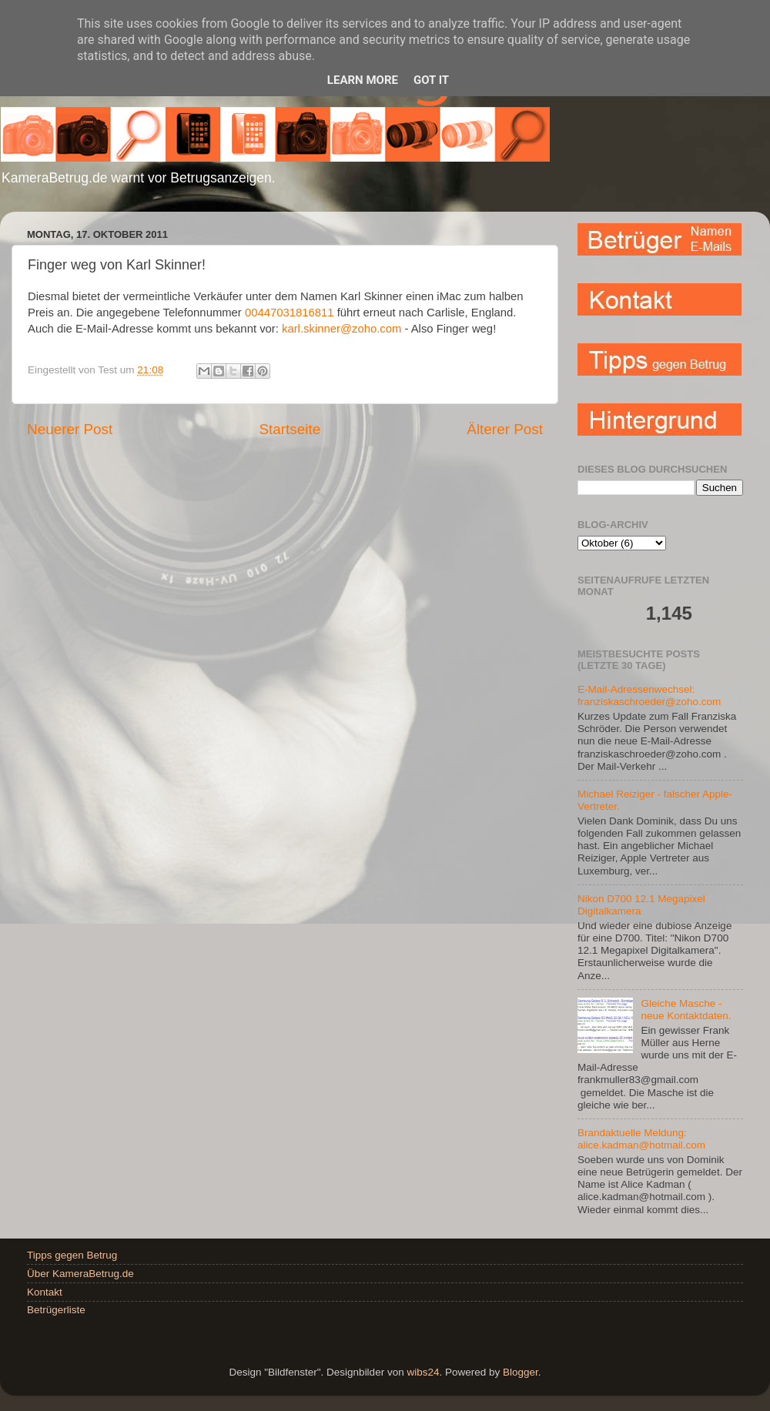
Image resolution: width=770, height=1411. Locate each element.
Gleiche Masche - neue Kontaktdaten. (686, 1009)
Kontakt (44, 1292)
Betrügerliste (56, 1310)
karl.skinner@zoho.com (341, 329)
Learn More (362, 80)
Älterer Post (505, 429)
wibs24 (423, 1372)
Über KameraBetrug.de (80, 1273)
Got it (431, 80)
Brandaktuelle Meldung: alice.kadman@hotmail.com (641, 1139)
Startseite (289, 429)
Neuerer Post (69, 429)
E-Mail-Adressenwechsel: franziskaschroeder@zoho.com (649, 695)
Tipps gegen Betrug (72, 1255)
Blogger (520, 1372)
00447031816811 (289, 312)
